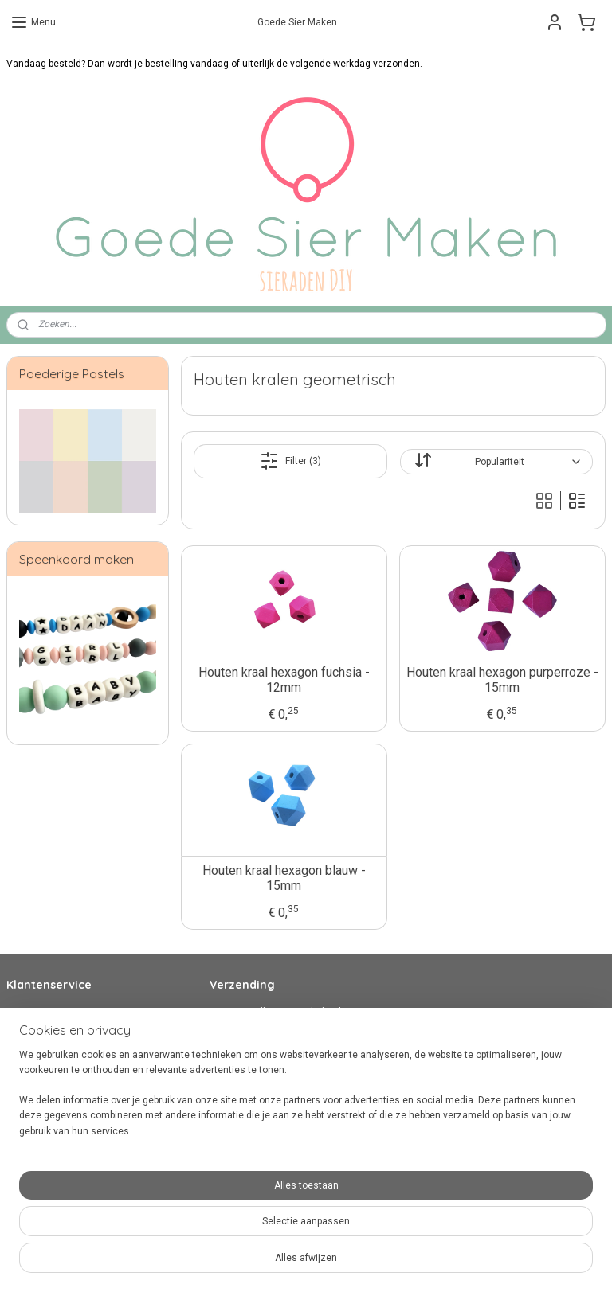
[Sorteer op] (496, 462)
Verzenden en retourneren (64, 1042)
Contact (23, 1011)
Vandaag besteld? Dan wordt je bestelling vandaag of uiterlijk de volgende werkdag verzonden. (214, 63)
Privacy (22, 1072)
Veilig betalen (36, 1026)
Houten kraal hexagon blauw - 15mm (284, 878)
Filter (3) (290, 460)
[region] (200, 1221)
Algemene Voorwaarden (59, 1057)
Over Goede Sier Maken (57, 1088)
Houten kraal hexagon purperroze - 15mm (502, 680)
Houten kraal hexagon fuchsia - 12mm (284, 680)
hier (299, 1103)
